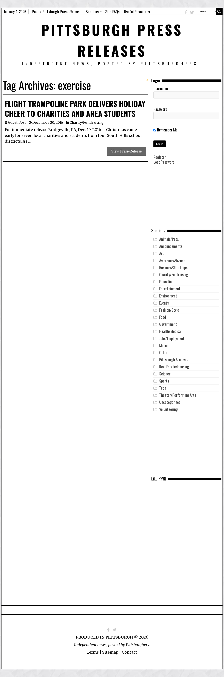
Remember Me (165, 130)
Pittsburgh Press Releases (112, 40)
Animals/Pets (169, 239)
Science (165, 374)
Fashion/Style (169, 310)
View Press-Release (126, 151)
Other (163, 352)
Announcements (170, 246)
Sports (164, 381)
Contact (129, 652)
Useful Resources (137, 11)
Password (160, 109)
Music (163, 345)
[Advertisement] (186, 199)
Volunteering (168, 409)
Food (162, 317)
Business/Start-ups (173, 267)
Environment (168, 296)
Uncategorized (170, 402)
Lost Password (164, 162)
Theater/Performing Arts (177, 395)
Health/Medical (170, 331)
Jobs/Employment (171, 338)
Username (160, 88)
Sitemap (110, 652)
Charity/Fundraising (87, 122)
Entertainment (169, 288)
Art (161, 253)
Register (159, 157)
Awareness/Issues (172, 260)
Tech (162, 388)
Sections (92, 11)
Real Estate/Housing (174, 366)
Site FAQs (112, 11)
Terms (93, 652)
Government (168, 324)
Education (166, 281)
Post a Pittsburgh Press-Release (56, 11)
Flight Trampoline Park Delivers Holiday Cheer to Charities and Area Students (75, 108)
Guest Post (17, 122)
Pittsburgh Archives (173, 359)
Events (164, 303)
